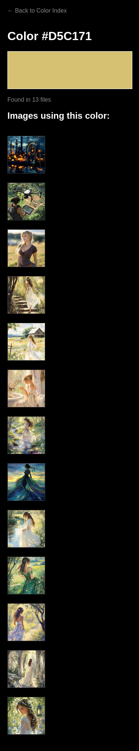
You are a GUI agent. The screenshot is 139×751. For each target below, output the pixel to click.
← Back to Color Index (37, 10)
